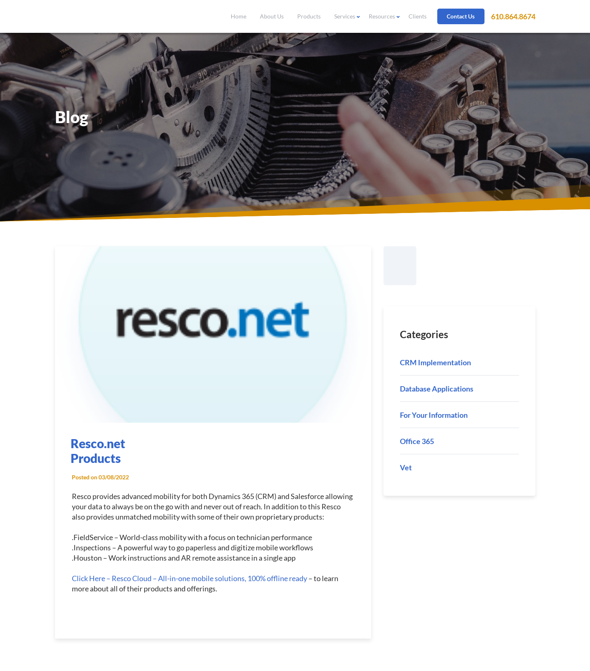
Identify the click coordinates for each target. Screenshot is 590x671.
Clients (418, 16)
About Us (272, 16)
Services (344, 16)
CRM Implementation (435, 362)
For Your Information (434, 414)
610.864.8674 (513, 16)
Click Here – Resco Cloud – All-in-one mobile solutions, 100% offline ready (189, 578)
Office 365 (417, 441)
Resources (382, 16)
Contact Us (461, 16)
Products (309, 16)
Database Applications (436, 388)
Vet (406, 467)
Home (238, 16)
